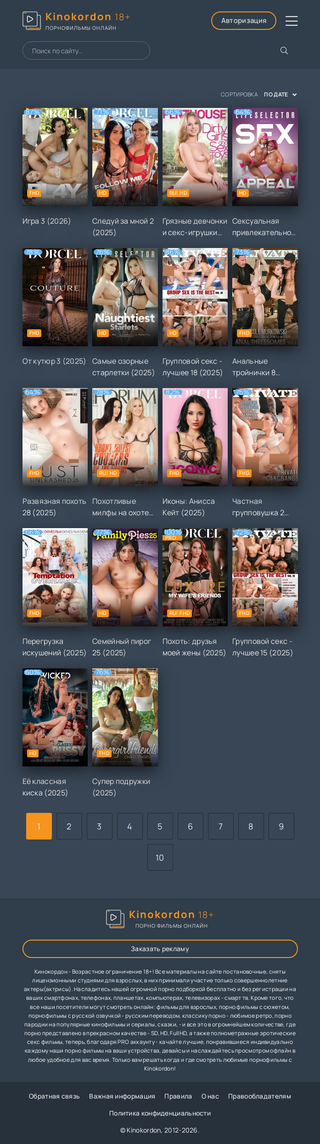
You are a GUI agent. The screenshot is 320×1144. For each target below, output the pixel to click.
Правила (178, 1096)
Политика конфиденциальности (160, 1113)
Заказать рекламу (160, 948)
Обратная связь (54, 1096)
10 (160, 857)
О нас (210, 1096)
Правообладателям (259, 1096)
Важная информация (122, 1096)
